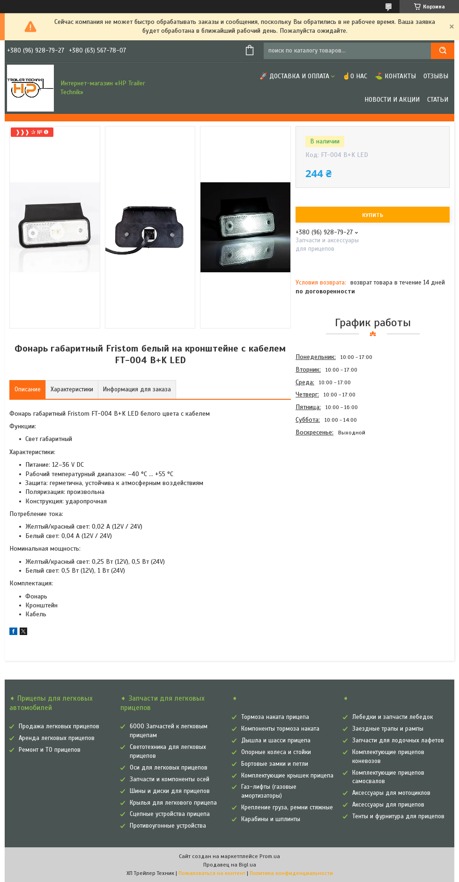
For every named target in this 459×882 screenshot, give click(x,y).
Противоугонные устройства (168, 826)
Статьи (437, 100)
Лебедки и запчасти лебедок (392, 717)
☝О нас (354, 76)
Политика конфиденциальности (291, 873)
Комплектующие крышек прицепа (287, 775)
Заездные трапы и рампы (387, 729)
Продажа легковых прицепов (59, 726)
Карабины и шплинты (270, 819)
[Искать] (442, 51)
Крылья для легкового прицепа (173, 803)
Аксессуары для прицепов (388, 804)
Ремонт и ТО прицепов (50, 750)
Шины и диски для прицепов (170, 791)
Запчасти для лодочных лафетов (398, 740)
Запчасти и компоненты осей (169, 779)
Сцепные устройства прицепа (170, 814)
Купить (372, 215)
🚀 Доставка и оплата (294, 76)
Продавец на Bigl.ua (229, 864)
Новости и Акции (392, 100)
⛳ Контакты (395, 76)
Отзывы (435, 76)
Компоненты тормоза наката (280, 729)
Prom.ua (269, 856)
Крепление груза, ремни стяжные (287, 807)
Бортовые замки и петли (274, 764)
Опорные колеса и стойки (276, 752)
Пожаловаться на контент (211, 873)
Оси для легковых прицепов (168, 767)
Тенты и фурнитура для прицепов (398, 816)
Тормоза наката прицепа (275, 717)
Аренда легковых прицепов (57, 738)
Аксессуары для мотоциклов (391, 793)
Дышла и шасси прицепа (276, 740)
